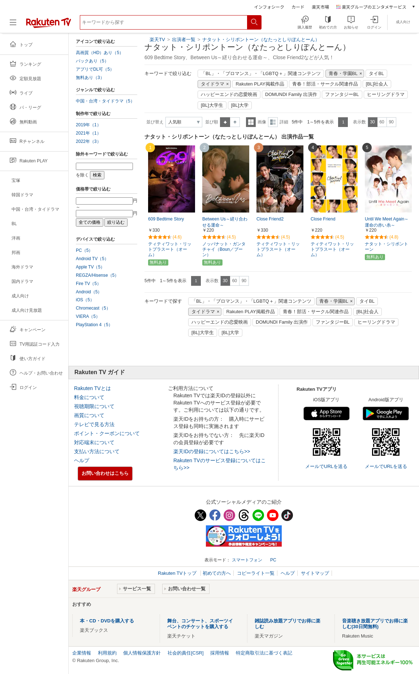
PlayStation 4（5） (94, 324)
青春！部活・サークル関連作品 (325, 84)
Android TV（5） (92, 258)
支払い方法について (97, 451)
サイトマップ (315, 573)
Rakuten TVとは (92, 388)
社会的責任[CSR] (186, 653)
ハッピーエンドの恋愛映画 (229, 94)
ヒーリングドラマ (386, 94)
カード (297, 7)
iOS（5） (85, 299)
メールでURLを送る (326, 466)
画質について (89, 415)
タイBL (376, 73)
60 (381, 121)
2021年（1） (88, 133)
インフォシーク (269, 7)
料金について (89, 397)
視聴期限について (94, 406)
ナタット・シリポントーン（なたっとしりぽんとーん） (261, 39)
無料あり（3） (90, 77)
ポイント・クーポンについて (107, 433)
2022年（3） (88, 141)
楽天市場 (320, 7)
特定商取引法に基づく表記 (264, 653)
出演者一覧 (183, 39)
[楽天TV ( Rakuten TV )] (48, 25)
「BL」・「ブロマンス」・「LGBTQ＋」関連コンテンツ (261, 73)
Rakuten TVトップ (178, 573)
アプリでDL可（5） (95, 69)
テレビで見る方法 (94, 424)
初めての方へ (217, 573)
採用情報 (219, 653)
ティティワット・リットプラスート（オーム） (169, 249)
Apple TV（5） (90, 267)
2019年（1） (88, 124)
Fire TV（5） (88, 283)
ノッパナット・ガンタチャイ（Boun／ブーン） (224, 249)
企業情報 (81, 653)
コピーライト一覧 (256, 573)
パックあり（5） (92, 61)
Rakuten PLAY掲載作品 (260, 84)
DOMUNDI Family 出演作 (291, 94)
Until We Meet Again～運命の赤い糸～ (387, 222)
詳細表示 (273, 122)
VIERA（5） (88, 316)
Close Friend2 (270, 219)
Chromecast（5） (93, 308)
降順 (235, 122)
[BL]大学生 (212, 105)
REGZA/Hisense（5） (97, 275)
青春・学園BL (343, 73)
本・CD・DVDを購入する (107, 620)
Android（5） (89, 291)
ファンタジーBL (342, 94)
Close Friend (323, 219)
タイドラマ (212, 84)
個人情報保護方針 (142, 653)
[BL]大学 (240, 105)
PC (273, 560)
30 (372, 121)
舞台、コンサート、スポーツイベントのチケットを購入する (200, 623)
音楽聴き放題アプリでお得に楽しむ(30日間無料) (375, 623)
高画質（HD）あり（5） (100, 52)
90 (391, 121)
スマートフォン (247, 560)
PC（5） (84, 250)
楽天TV (157, 39)
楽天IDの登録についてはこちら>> (211, 451)
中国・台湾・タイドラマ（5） (105, 101)
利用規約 (107, 653)
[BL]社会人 (377, 84)
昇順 (225, 122)
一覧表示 (251, 122)
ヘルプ (81, 460)
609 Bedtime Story (166, 219)
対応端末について (94, 442)
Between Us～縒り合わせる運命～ (224, 222)
